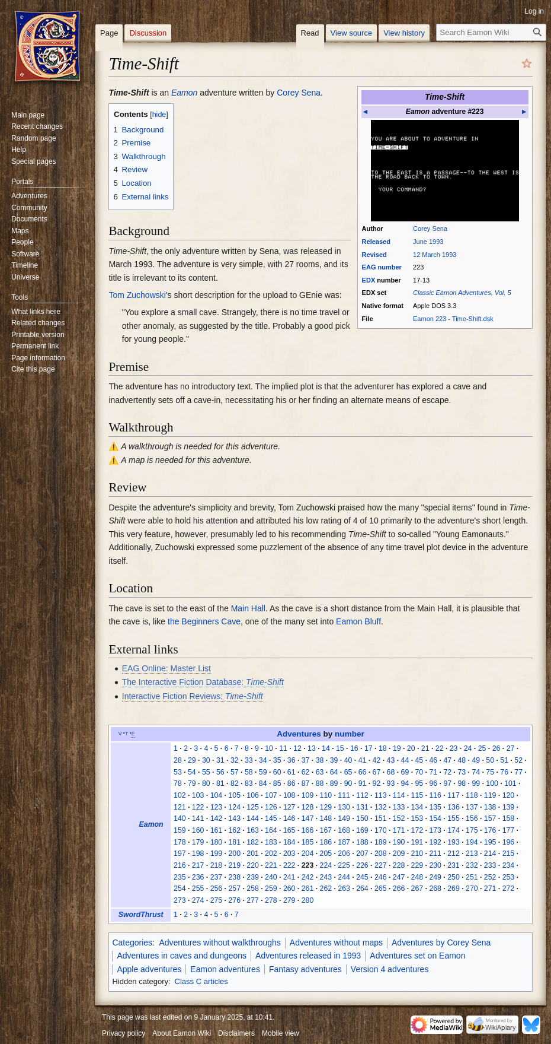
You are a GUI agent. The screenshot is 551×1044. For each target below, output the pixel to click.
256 (216, 888)
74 (476, 772)
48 (461, 760)
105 (234, 795)
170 (380, 830)
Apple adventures (149, 969)
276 (234, 900)
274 (198, 900)
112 (362, 795)
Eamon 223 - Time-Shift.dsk (453, 318)
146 (289, 818)
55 (206, 772)
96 (433, 783)
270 (472, 888)
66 (362, 772)
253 (508, 877)
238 (234, 877)
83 (249, 783)
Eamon (184, 92)
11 (283, 748)
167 (326, 830)
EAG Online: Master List (166, 668)
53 (178, 772)
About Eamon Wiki (181, 1033)
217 (198, 865)
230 (435, 865)
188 (362, 842)
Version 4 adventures (390, 969)
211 (435, 853)
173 (435, 830)
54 (192, 772)
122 (198, 807)
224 (326, 865)
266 (399, 888)
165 (289, 830)
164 (271, 830)
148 (326, 818)
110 (326, 795)
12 (297, 748)
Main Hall (248, 608)
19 (397, 748)
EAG (369, 267)
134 (417, 807)
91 (362, 783)
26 (496, 748)
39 (334, 760)
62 (306, 772)
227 (380, 865)
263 (344, 888)
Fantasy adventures (305, 969)
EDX (369, 280)
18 (383, 748)
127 (289, 807)
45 (419, 760)
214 (490, 853)
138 (490, 807)
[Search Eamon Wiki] (491, 32)
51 (504, 760)
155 (453, 818)
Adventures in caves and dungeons (181, 955)
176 (490, 830)
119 (490, 795)
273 (180, 900)
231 (453, 865)
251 (472, 877)
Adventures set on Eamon (417, 955)
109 (308, 795)
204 (308, 853)
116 (435, 795)
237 (216, 877)
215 (508, 853)
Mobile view (280, 1033)
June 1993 (428, 241)
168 (344, 830)
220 (252, 865)
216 (180, 865)
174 (453, 830)
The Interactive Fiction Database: (203, 682)
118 (472, 795)
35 (277, 760)
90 (348, 783)
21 (425, 748)
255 (198, 888)
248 (417, 877)
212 (453, 853)
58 (249, 772)
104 (216, 795)
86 (291, 783)
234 (508, 865)
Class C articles (201, 981)
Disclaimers (236, 1033)
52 (518, 760)
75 (490, 772)
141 (198, 818)
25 (482, 748)
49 (476, 760)
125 (252, 807)
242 (308, 877)
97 (447, 783)
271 (490, 888)
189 (380, 842)
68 (391, 772)
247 (399, 877)
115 (417, 795)
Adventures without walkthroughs (219, 942)
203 (289, 853)
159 (180, 830)
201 (252, 853)
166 (308, 830)
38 (320, 760)
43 (391, 760)
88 (320, 783)
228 (399, 865)
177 (508, 830)
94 (405, 783)
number (390, 267)
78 (178, 783)
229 (417, 865)
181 (234, 842)
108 (289, 795)
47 (447, 760)
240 (271, 877)
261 (308, 888)
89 (334, 783)
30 (206, 760)
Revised (374, 254)
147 (308, 818)
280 (308, 900)
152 (399, 818)
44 (405, 760)
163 (252, 830)
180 (216, 842)
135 (435, 807)
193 (453, 842)
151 (380, 818)
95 (419, 783)
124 (234, 807)
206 (344, 853)
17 (368, 748)
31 (220, 760)
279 (289, 900)
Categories (132, 942)
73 (461, 772)
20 (411, 748)
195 (490, 842)
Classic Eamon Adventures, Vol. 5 (462, 292)
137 (472, 807)
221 (271, 865)
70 (419, 772)
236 (198, 877)
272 (508, 888)
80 (206, 783)
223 (308, 865)
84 (263, 783)
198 (198, 853)
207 (362, 853)
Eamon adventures (225, 969)
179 (198, 842)
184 (289, 842)
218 (216, 865)
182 (252, 842)
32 (234, 760)
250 (453, 877)
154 (435, 818)
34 (263, 760)
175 (472, 830)
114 (399, 795)
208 (380, 853)
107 (271, 795)
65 (348, 772)
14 (326, 748)
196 (508, 842)
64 (334, 772)
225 (344, 865)
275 (216, 900)
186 (326, 842)
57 (234, 772)
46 (433, 760)
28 (178, 760)
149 (344, 818)
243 (326, 877)
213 (472, 853)
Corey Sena (430, 228)
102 (180, 795)
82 (234, 783)
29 (192, 760)
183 (271, 842)
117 (453, 795)
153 (417, 818)
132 (380, 807)
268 (435, 888)
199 (216, 853)
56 (220, 772)
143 (234, 818)
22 (439, 748)
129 (326, 807)
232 (472, 865)
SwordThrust (141, 914)
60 (277, 772)
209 (399, 853)
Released (376, 241)
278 (271, 900)
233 (490, 865)
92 (377, 783)
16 (354, 748)
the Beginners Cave (204, 621)
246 (380, 877)
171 (399, 830)
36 (291, 760)
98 (461, 783)
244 (344, 877)
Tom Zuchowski (136, 295)
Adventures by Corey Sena (441, 942)
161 (216, 830)
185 (308, 842)
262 (326, 888)
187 (344, 842)
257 (234, 888)
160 (198, 830)
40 (348, 760)
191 (417, 842)
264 (362, 888)
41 (362, 760)
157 (490, 818)
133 (399, 807)
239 (252, 877)
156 (472, 818)
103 (198, 795)
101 (510, 783)
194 (472, 842)
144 (252, 818)
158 (508, 818)
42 (377, 760)
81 (220, 783)
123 (216, 807)
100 (492, 783)
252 (490, 877)
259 (271, 888)
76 (504, 772)
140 (180, 818)
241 (289, 877)
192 (435, 842)
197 (180, 853)
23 (454, 748)
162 (234, 830)
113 (380, 795)
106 (252, 795)
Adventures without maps (336, 942)
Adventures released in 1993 (308, 955)
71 (433, 772)
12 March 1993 (434, 254)
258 (252, 888)
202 (271, 853)
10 (269, 748)
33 (249, 760)
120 (508, 795)
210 (417, 853)
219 (234, 865)
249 (435, 877)
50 (490, 760)
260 (289, 888)
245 (362, 877)
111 (344, 795)
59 (263, 772)
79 (192, 783)
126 (271, 807)
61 (291, 772)
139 (508, 807)
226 (362, 865)
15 (340, 748)
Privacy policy (123, 1033)
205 (326, 853)
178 (180, 842)
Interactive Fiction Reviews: (192, 696)
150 (362, 818)
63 (320, 772)
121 (180, 807)
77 (518, 772)
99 (476, 783)
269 (453, 888)
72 (447, 772)
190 (399, 842)
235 (180, 877)
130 (344, 807)
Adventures (299, 733)
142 (216, 818)
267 (417, 888)
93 (391, 783)
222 (289, 865)
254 (180, 888)
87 (306, 783)
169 (362, 830)
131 (362, 807)
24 (468, 748)
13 (311, 748)
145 (271, 818)
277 (252, 900)
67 (377, 772)
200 (234, 853)
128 (308, 807)
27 (511, 748)
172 (417, 830)
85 (277, 783)
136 (453, 807)
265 (380, 888)
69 (405, 772)
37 (306, 760)
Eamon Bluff (358, 621)
